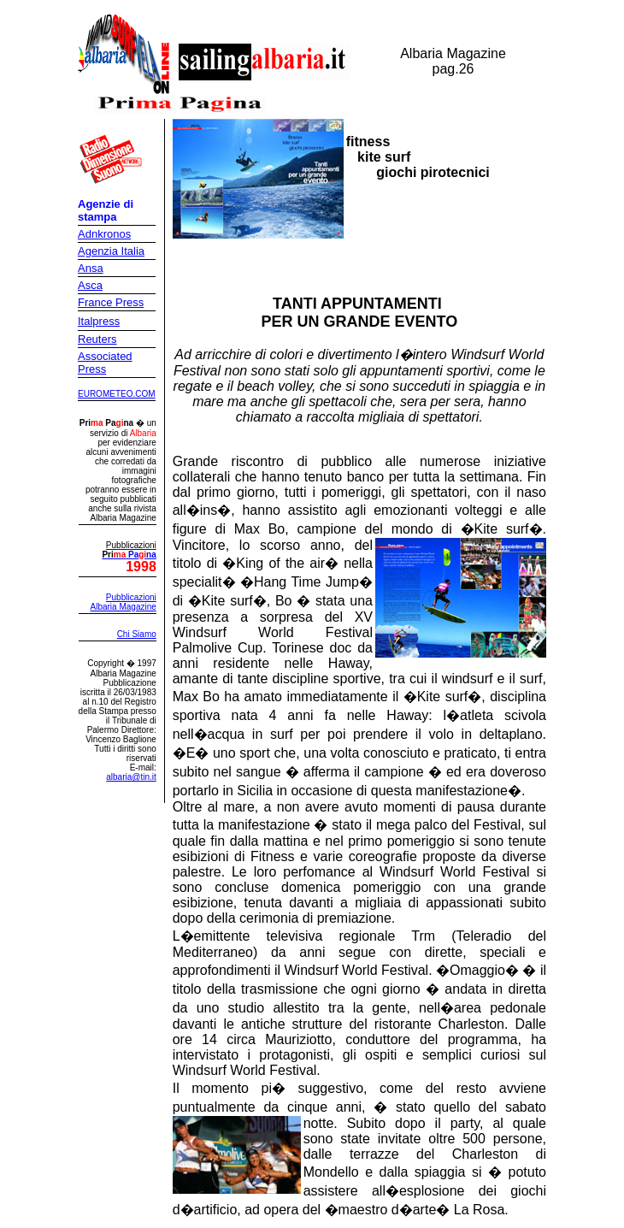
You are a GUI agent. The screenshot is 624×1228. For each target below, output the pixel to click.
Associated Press (105, 362)
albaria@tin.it (131, 777)
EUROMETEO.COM (117, 394)
